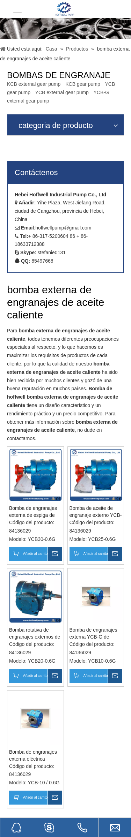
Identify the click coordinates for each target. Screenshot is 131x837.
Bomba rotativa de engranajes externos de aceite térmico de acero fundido (34, 633)
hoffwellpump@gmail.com (63, 228)
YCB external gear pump (62, 92)
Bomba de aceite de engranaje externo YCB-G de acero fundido (96, 512)
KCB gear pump (82, 84)
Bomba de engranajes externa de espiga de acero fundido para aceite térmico (33, 512)
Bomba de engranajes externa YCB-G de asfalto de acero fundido (96, 633)
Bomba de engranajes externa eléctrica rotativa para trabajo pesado (33, 755)
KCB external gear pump (33, 84)
